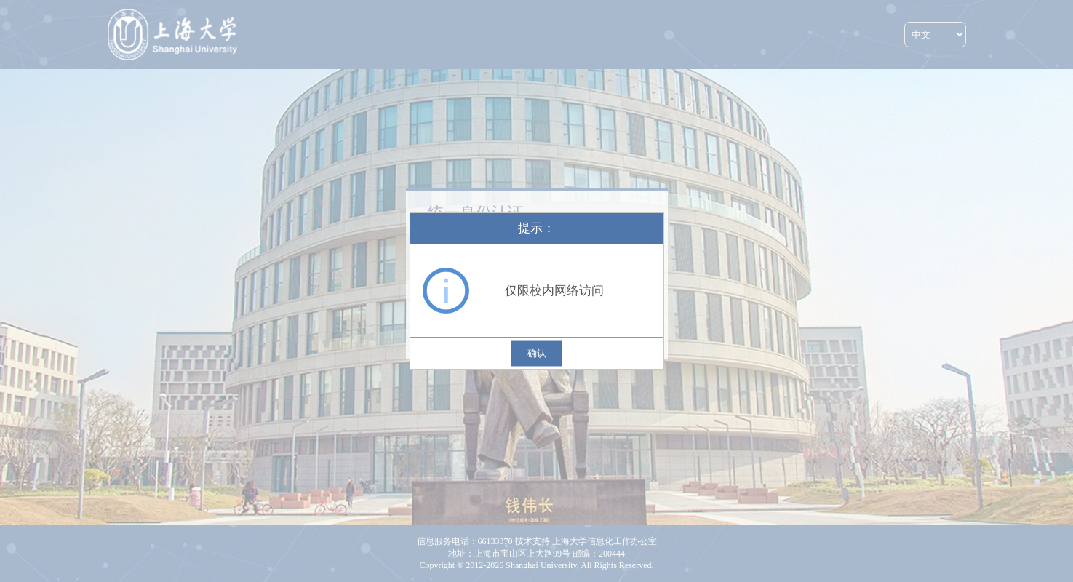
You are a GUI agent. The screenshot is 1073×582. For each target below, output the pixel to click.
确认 (536, 353)
